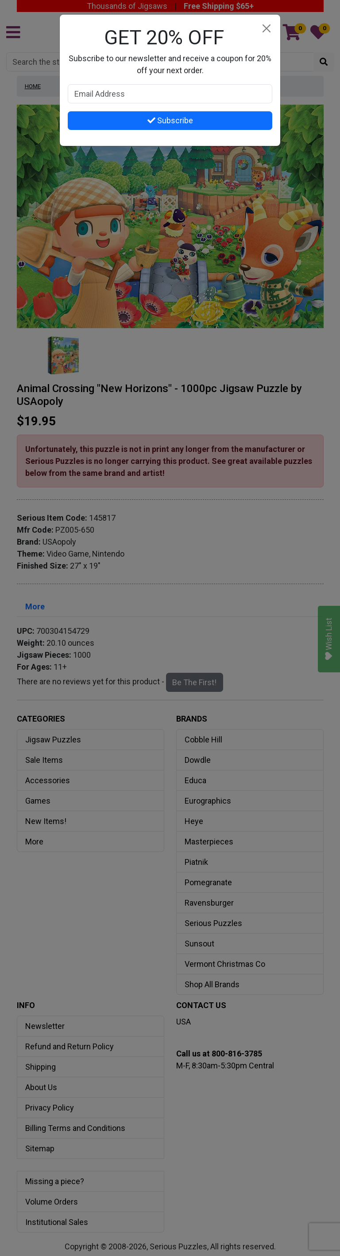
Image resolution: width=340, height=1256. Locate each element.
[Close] (266, 29)
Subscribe (170, 120)
